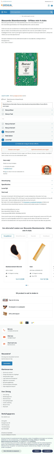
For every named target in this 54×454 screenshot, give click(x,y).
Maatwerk (5, 406)
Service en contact (8, 372)
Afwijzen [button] (37, 451)
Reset (4, 99)
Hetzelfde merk (20, 236)
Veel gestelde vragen (8, 376)
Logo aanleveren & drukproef (10, 378)
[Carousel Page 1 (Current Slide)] (26, 285)
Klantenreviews (7, 398)
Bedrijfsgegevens (7, 396)
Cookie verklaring (7, 402)
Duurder (33, 236)
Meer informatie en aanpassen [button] (11, 451)
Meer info (9, 101)
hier (6, 171)
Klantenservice (49, 1)
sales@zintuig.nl (8, 168)
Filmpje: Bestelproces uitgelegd (11, 374)
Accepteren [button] (47, 451)
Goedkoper (46, 236)
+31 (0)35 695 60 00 (6, 1)
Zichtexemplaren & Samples (10, 384)
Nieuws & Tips (6, 404)
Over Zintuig (6, 394)
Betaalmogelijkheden (8, 382)
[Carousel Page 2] (27, 285)
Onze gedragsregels (8, 400)
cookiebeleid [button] (33, 441)
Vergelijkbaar (8, 236)
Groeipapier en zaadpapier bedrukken (33, 202)
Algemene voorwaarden (9, 380)
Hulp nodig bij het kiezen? (9, 386)
